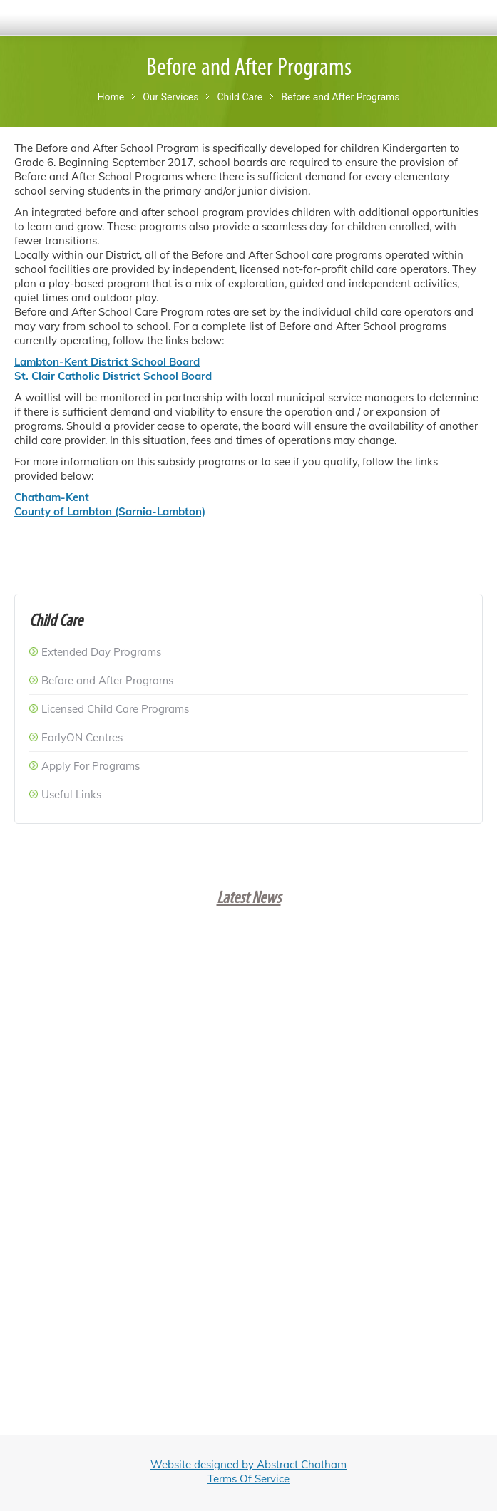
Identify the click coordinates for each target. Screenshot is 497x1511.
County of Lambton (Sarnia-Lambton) (109, 511)
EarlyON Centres (82, 737)
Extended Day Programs (101, 652)
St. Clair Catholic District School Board (113, 376)
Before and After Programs (107, 680)
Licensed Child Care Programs (115, 709)
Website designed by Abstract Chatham (248, 1464)
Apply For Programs (90, 766)
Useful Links (71, 794)
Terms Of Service (248, 1478)
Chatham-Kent (51, 497)
